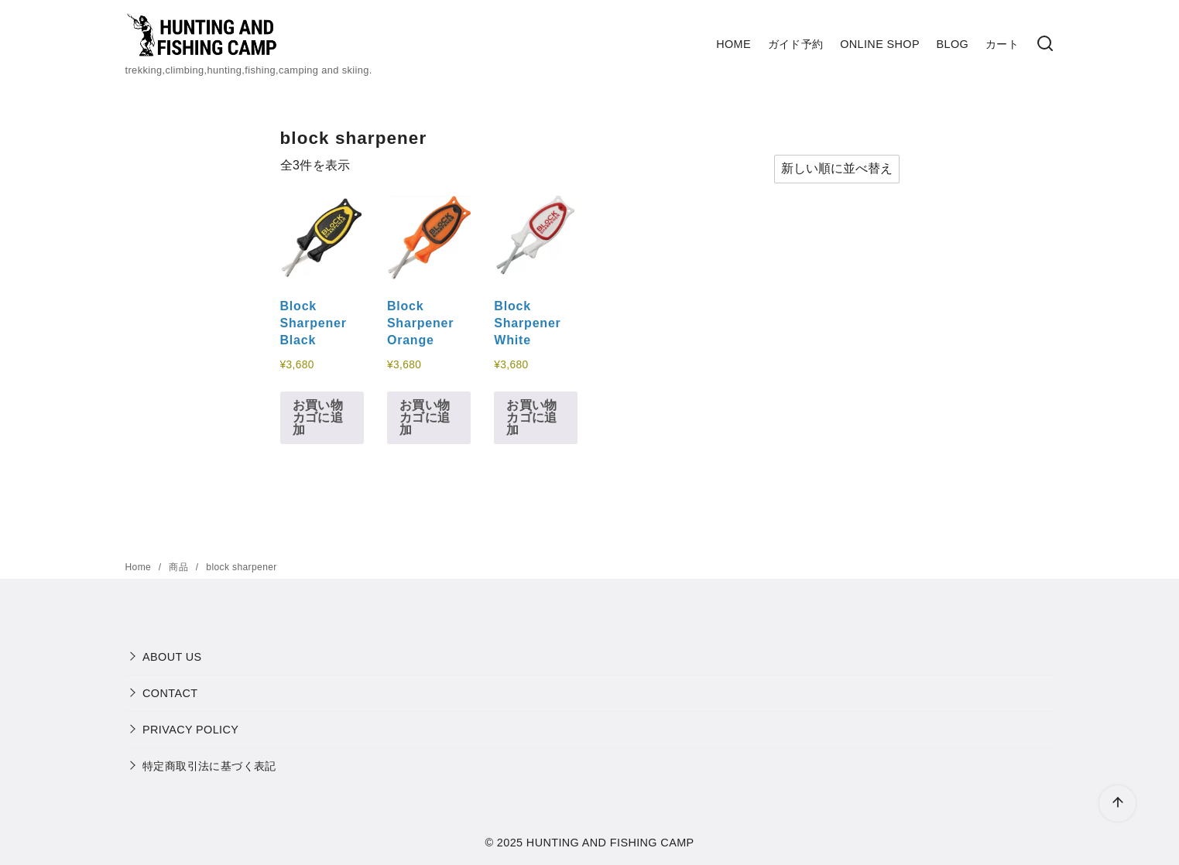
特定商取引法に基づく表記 (209, 766)
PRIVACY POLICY (190, 729)
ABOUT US (172, 657)
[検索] (1045, 44)
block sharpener (241, 567)
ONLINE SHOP (880, 44)
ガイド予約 (796, 44)
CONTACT (169, 693)
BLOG (953, 44)
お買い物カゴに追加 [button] (318, 417)
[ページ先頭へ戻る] (1117, 803)
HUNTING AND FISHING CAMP (610, 842)
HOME (733, 44)
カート (1002, 44)
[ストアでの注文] (837, 169)
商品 (180, 567)
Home (139, 567)
